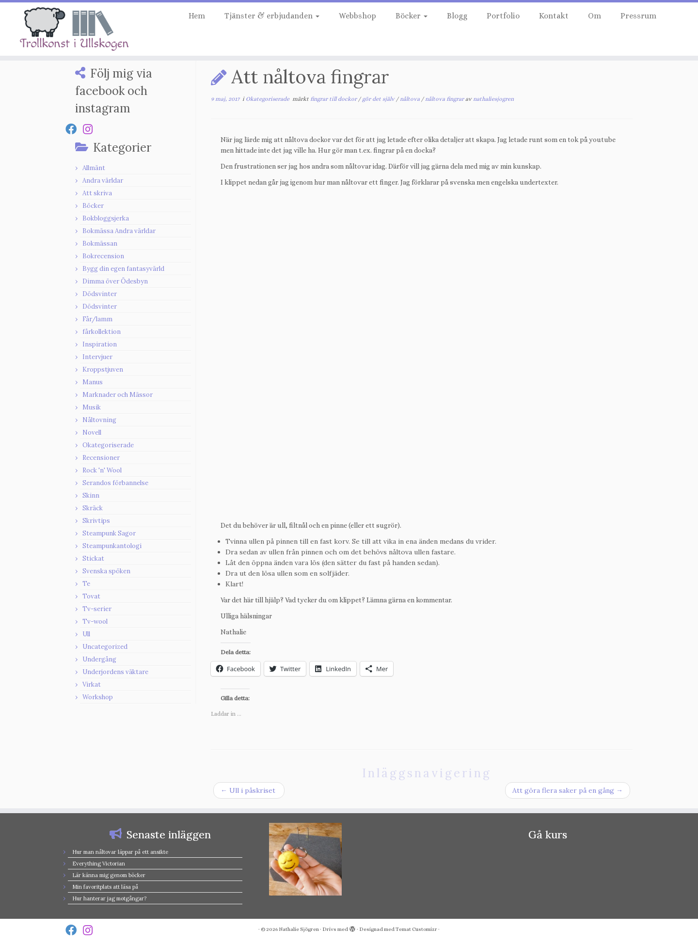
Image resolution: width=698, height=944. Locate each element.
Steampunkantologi (112, 546)
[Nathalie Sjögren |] (80, 29)
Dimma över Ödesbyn (115, 281)
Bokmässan (99, 243)
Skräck (92, 508)
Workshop (97, 697)
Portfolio (503, 15)
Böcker (412, 15)
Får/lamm (97, 319)
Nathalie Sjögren (299, 929)
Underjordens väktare (115, 672)
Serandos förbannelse (115, 483)
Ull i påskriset (249, 790)
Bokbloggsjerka (105, 218)
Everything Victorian (98, 863)
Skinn (90, 495)
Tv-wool (95, 621)
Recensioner (101, 458)
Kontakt (554, 15)
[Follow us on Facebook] (74, 129)
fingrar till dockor (334, 98)
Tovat (91, 596)
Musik (91, 407)
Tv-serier (96, 609)
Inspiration (99, 344)
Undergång (99, 659)
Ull (86, 634)
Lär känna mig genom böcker (108, 875)
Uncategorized (104, 647)
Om (594, 15)
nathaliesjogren (493, 98)
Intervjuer (97, 357)
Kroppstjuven (102, 369)
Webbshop (357, 15)
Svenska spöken (106, 571)
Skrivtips (96, 521)
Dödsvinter (99, 294)
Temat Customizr (416, 929)
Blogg (457, 15)
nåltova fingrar (445, 98)
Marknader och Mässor (117, 395)
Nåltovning (99, 420)
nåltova (410, 98)
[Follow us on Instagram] (91, 129)
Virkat (91, 684)
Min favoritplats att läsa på (105, 886)
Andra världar (102, 180)
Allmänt (93, 168)
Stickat (93, 558)
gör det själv (379, 98)
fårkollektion (101, 332)
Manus (92, 382)
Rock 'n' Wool (102, 470)
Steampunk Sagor (109, 533)
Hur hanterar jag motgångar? (109, 898)
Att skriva (97, 193)
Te (86, 584)
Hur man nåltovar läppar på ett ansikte (120, 852)
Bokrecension (103, 256)
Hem (197, 15)
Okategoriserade (108, 445)
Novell (91, 432)
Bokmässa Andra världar (119, 231)
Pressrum (638, 15)
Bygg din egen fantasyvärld (123, 269)
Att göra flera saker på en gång (567, 790)
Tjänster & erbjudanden (271, 15)
